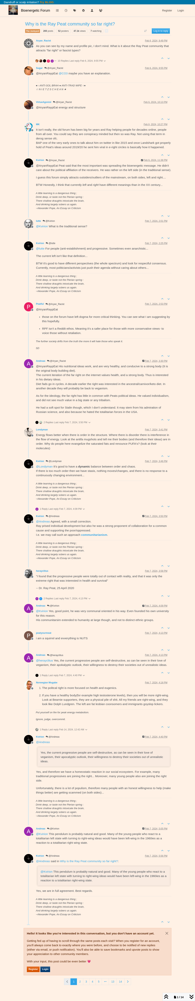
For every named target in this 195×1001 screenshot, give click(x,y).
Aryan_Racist (43, 40)
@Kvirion (49, 221)
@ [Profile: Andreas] (43, 521)
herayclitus (42, 571)
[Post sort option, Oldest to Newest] (145, 31)
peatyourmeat (43, 633)
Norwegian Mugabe (46, 682)
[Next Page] (127, 981)
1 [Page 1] (73, 981)
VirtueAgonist (43, 102)
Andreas (40, 361)
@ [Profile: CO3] (63, 73)
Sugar (39, 68)
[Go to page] (105, 981)
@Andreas (52, 516)
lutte (38, 221)
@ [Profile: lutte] (40, 248)
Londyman (42, 429)
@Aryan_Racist (53, 68)
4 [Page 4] (92, 981)
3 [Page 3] (86, 981)
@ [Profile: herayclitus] (44, 660)
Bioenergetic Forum (35, 10)
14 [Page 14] (120, 981)
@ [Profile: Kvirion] (42, 226)
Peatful (40, 304)
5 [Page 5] (99, 981)
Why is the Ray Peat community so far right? (89, 861)
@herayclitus (55, 655)
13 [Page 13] (112, 981)
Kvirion (40, 160)
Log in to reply (160, 31)
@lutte (50, 243)
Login (45, 969)
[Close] (166, 933)
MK (38, 124)
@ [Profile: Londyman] (44, 466)
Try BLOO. (46, 2)
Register (33, 969)
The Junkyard (32, 31)
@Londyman (54, 461)
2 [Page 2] (80, 981)
